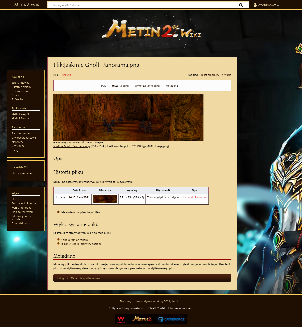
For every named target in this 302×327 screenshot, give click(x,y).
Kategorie (63, 278)
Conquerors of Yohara (74, 240)
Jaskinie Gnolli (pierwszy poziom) (81, 244)
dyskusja (163, 197)
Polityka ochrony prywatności (127, 308)
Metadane (172, 85)
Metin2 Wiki (27, 5)
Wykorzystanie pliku (147, 85)
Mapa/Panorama (90, 278)
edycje (175, 197)
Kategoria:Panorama (194, 197)
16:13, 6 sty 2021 (79, 197)
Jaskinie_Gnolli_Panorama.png (71, 146)
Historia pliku (120, 85)
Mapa (74, 278)
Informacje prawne (179, 308)
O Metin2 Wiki (156, 308)
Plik (103, 85)
